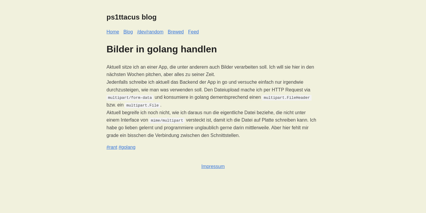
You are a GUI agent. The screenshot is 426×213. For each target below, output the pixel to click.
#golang (127, 147)
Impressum (213, 166)
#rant (111, 147)
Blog (128, 31)
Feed (193, 31)
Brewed (176, 31)
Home (112, 31)
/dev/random (150, 31)
